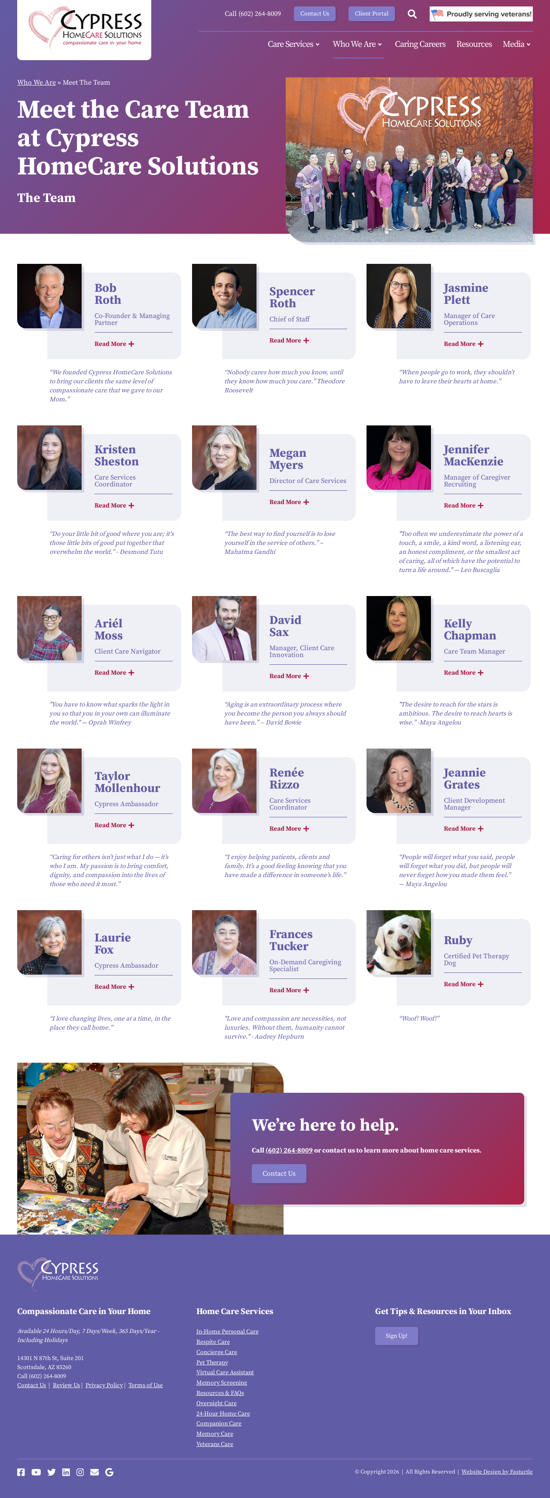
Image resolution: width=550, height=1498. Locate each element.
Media (518, 45)
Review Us (66, 1385)
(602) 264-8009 (289, 1150)
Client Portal (371, 14)
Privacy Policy (104, 1385)
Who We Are (358, 45)
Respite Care (213, 1342)
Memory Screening (221, 1383)
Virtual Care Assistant (225, 1372)
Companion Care (218, 1424)
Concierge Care (216, 1352)
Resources (474, 44)
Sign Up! (396, 1336)
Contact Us (314, 14)
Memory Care (214, 1434)
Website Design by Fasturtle (497, 1471)
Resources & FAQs (220, 1393)
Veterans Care (214, 1444)
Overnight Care (216, 1403)
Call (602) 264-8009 (253, 13)
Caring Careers (420, 44)
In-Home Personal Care (227, 1332)
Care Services (295, 45)
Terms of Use (145, 1385)
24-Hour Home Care (223, 1414)
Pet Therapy (212, 1363)
